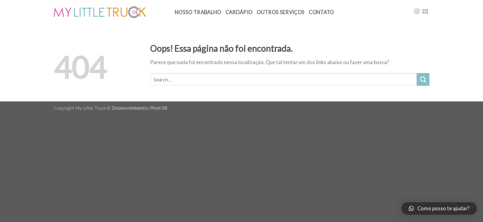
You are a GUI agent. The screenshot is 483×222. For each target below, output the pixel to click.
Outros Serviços (280, 12)
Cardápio (239, 12)
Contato (321, 12)
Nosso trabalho (198, 12)
